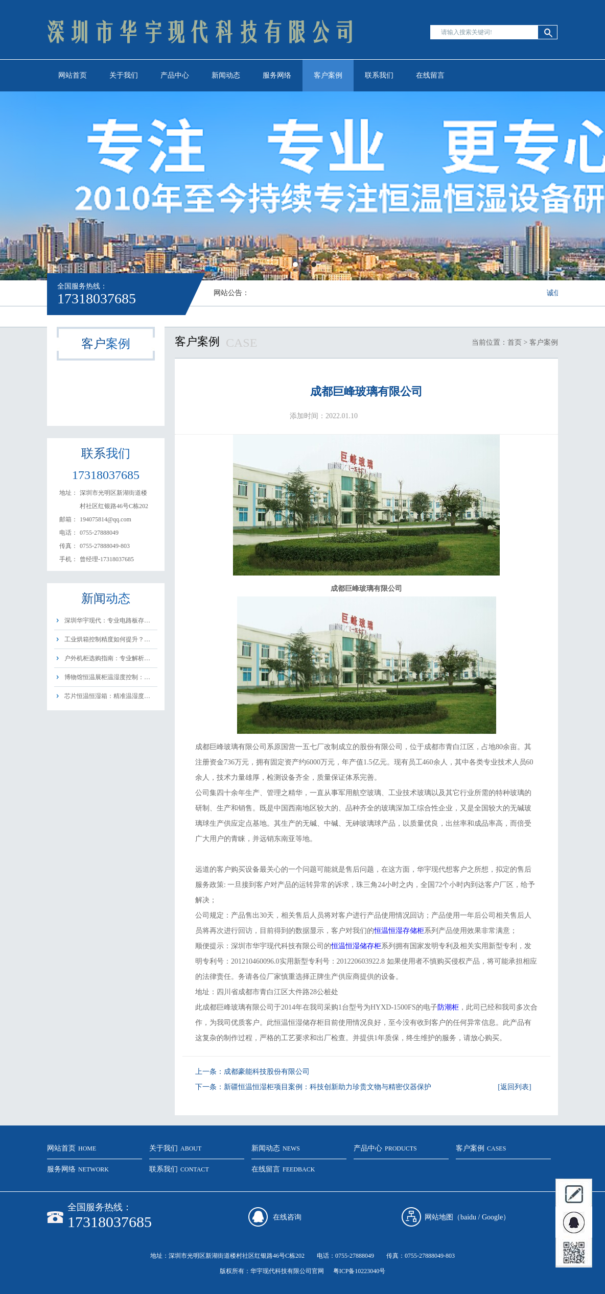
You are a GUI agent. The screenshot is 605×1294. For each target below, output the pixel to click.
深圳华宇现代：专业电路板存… (107, 620)
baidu (468, 1217)
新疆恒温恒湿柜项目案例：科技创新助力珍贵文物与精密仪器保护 (327, 1087)
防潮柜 (448, 1007)
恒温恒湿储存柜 (356, 946)
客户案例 (328, 75)
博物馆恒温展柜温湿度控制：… (107, 677)
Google (492, 1217)
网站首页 (72, 75)
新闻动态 (226, 75)
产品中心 (174, 75)
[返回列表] (514, 1087)
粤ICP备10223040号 (359, 1271)
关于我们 (123, 75)
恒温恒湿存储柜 (399, 930)
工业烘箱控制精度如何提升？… (107, 639)
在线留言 (430, 75)
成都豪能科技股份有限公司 (267, 1071)
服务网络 (277, 75)
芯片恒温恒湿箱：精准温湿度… (107, 696)
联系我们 (379, 75)
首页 (514, 342)
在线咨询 (287, 1217)
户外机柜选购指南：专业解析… (107, 658)
